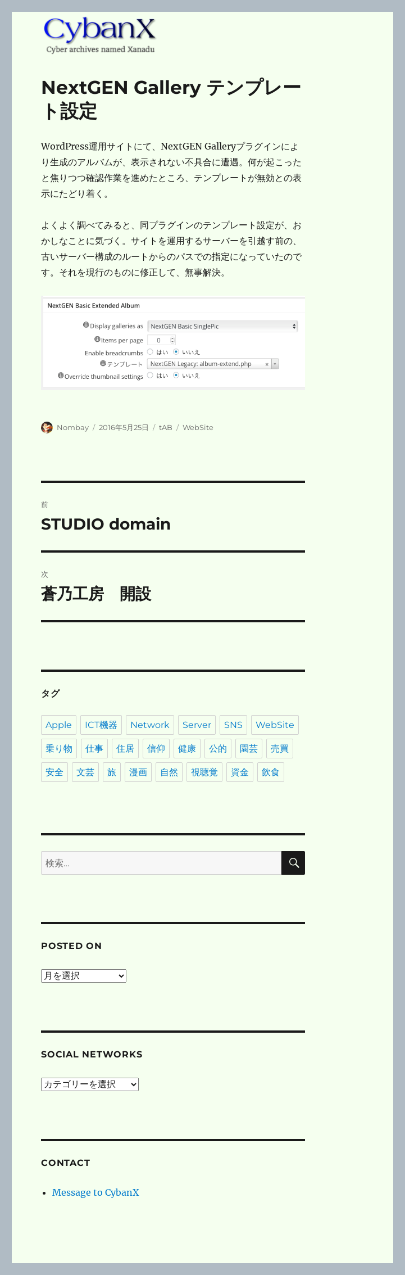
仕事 (94, 748)
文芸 (85, 772)
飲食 (271, 772)
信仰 (156, 748)
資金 (240, 772)
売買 (280, 748)
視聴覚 (204, 772)
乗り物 (58, 748)
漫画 (138, 772)
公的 (218, 748)
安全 (54, 772)
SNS (233, 725)
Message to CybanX (95, 1192)
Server (197, 725)
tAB (165, 427)
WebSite (198, 427)
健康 (187, 748)
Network (150, 725)
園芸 (249, 748)
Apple (58, 725)
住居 (125, 748)
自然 (169, 772)
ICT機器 (101, 725)
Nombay (73, 427)
